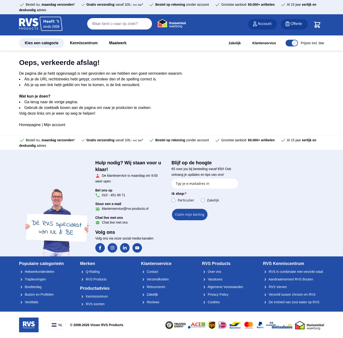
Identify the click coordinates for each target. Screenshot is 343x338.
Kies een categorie (41, 43)
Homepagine (30, 125)
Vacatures (212, 279)
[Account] (262, 24)
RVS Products (93, 279)
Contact (149, 272)
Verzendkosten (155, 279)
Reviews (150, 302)
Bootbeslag (30, 287)
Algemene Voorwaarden (222, 287)
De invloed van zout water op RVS (291, 302)
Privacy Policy (215, 294)
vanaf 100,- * (114, 4)
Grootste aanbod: (248, 4)
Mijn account (54, 125)
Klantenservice (264, 43)
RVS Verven (275, 287)
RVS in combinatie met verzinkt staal (293, 272)
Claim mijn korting (189, 214)
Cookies (211, 302)
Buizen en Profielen (36, 294)
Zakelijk (235, 43)
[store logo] (40, 25)
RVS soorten (92, 304)
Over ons (211, 272)
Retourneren (153, 287)
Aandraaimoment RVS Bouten (288, 279)
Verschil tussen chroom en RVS (289, 294)
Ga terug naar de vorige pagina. (51, 102)
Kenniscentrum (83, 43)
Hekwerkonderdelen (36, 272)
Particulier (186, 200)
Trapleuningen (32, 279)
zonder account (182, 4)
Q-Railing (90, 272)
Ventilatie (28, 302)
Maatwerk (117, 43)
